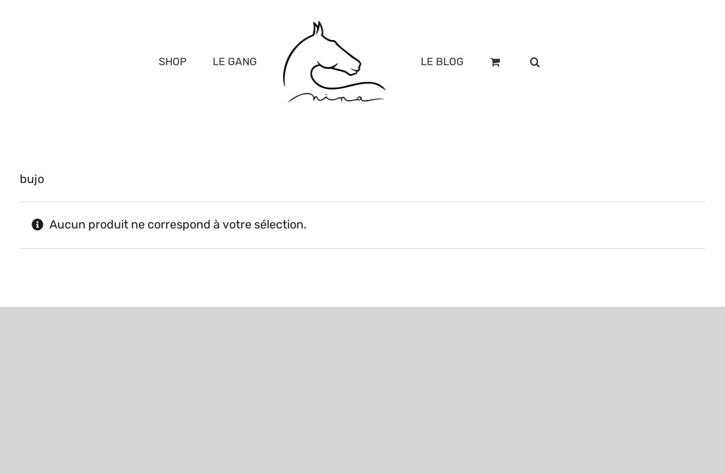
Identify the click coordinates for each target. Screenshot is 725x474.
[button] (577, 62)
